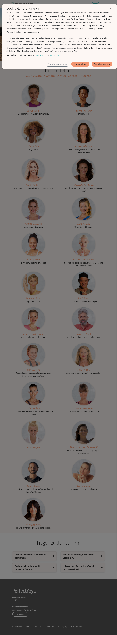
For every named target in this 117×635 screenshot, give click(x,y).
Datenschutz (40, 55)
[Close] (110, 8)
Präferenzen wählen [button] (57, 64)
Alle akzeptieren (102, 64)
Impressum (54, 55)
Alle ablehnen (80, 64)
